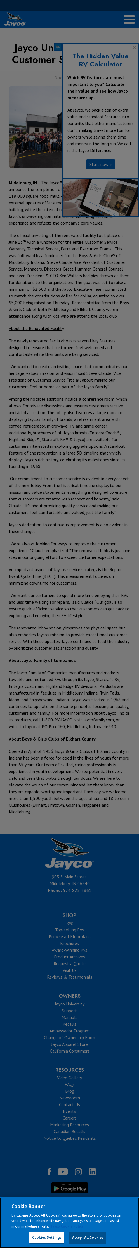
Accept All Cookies (87, 1237)
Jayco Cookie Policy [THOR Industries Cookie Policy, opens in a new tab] (67, 1226)
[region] (69, 1222)
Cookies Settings (46, 1237)
